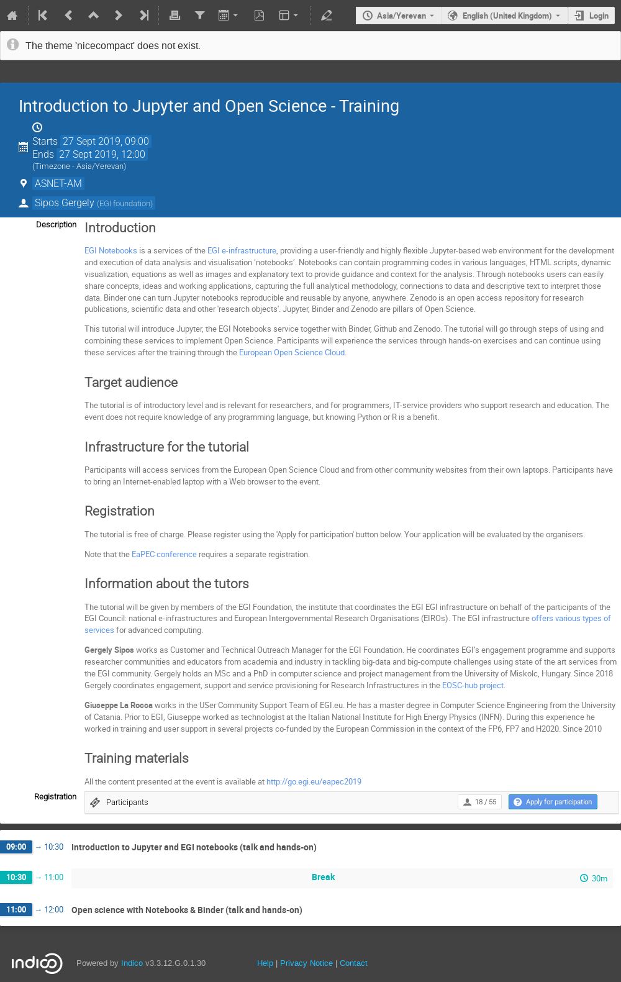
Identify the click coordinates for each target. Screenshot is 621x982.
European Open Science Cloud (292, 352)
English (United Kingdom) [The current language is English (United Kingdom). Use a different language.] (507, 15)
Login (599, 15)
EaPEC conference (164, 554)
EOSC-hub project (473, 685)
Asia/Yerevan (401, 15)
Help (265, 963)
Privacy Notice (306, 963)
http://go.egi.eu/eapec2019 (313, 781)
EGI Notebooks (110, 250)
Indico (132, 963)
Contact (354, 963)
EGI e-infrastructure (241, 250)
